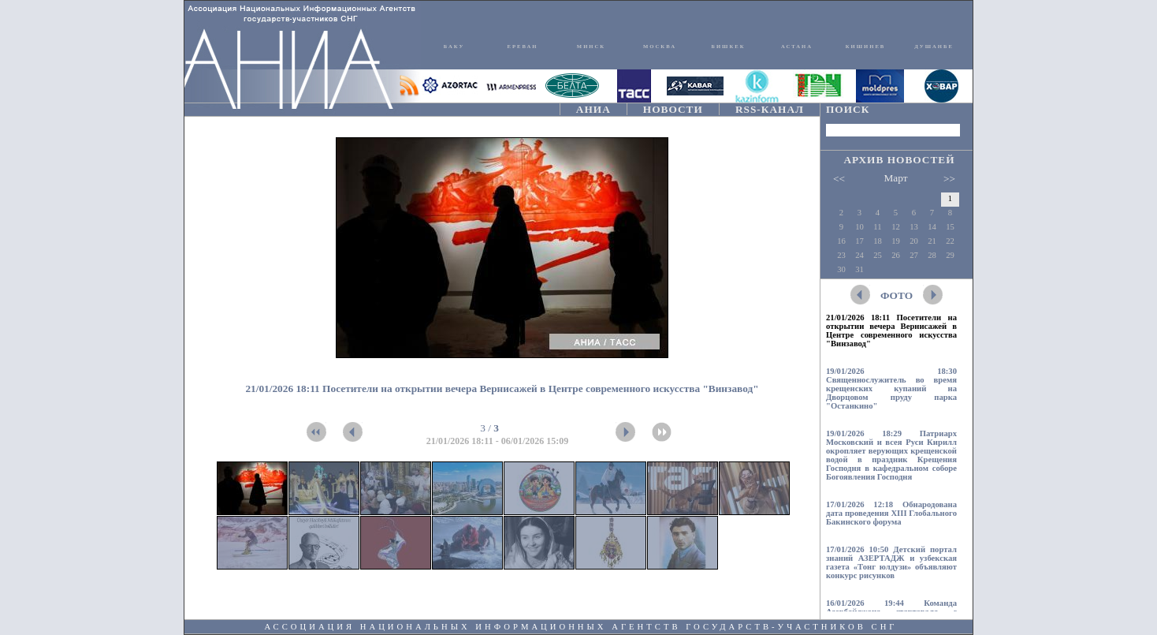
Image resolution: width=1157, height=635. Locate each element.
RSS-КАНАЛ (769, 109)
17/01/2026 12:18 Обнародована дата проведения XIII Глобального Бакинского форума (891, 513)
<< (839, 179)
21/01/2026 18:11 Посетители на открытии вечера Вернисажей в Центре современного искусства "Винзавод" (891, 330)
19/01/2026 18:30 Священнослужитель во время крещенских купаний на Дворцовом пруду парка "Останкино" (891, 388)
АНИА (593, 109)
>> (949, 179)
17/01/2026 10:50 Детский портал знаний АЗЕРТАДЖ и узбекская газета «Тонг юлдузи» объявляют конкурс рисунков (891, 562)
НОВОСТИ (673, 109)
